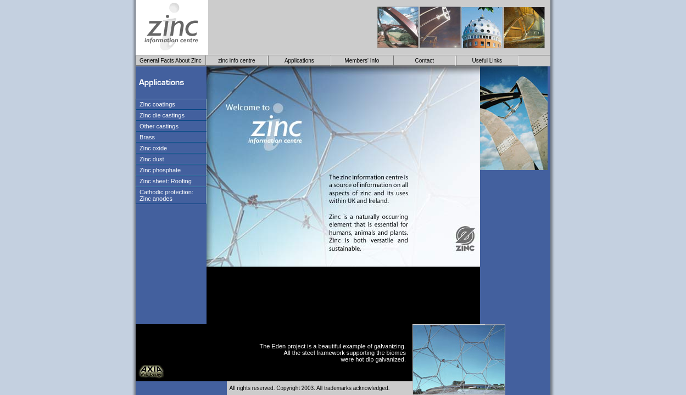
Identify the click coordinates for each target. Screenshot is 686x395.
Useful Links (487, 61)
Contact (424, 61)
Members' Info (361, 61)
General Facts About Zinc (171, 61)
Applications (299, 61)
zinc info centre (236, 61)
